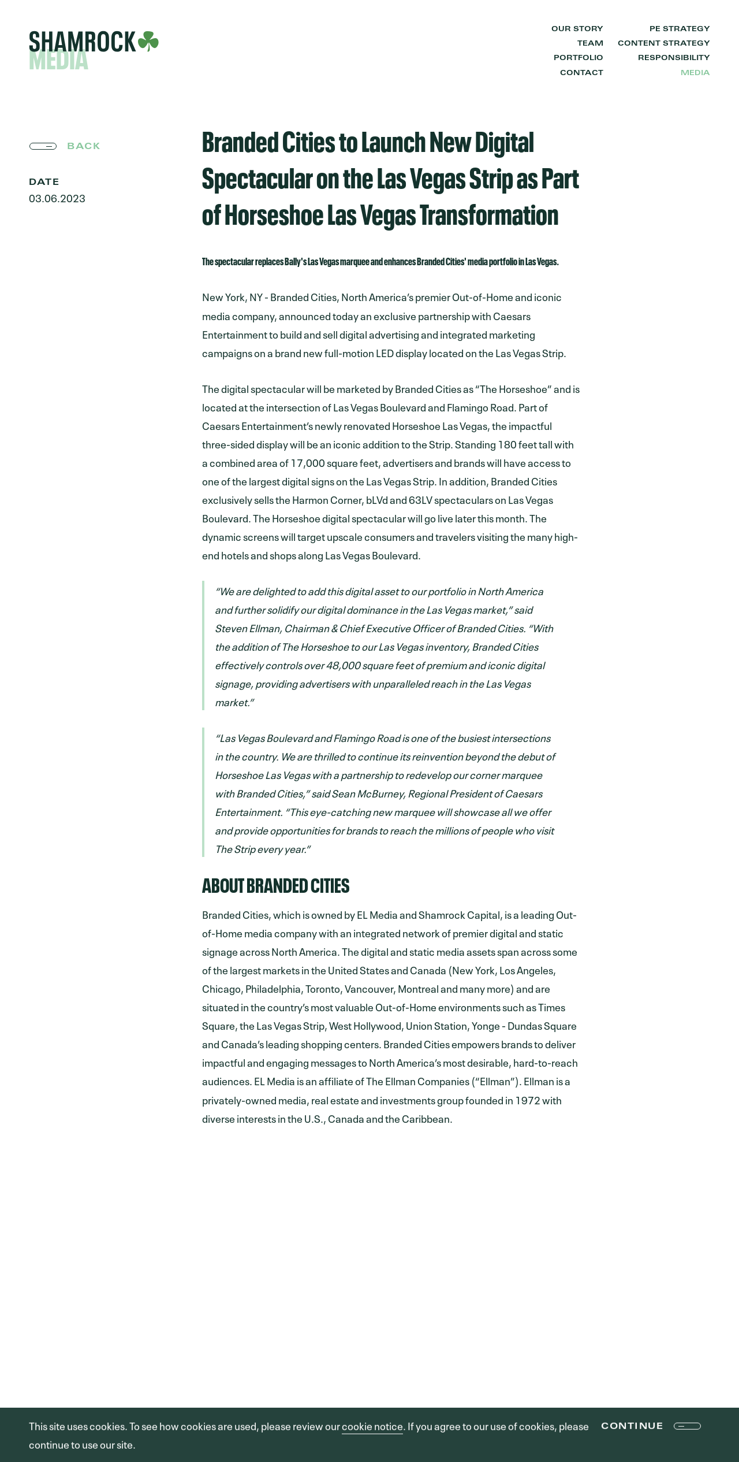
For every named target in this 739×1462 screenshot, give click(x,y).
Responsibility (674, 58)
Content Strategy (664, 43)
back (83, 147)
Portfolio (578, 58)
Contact (581, 73)
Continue (632, 1428)
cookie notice (372, 1426)
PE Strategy (680, 29)
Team (590, 43)
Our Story (577, 29)
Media (695, 73)
